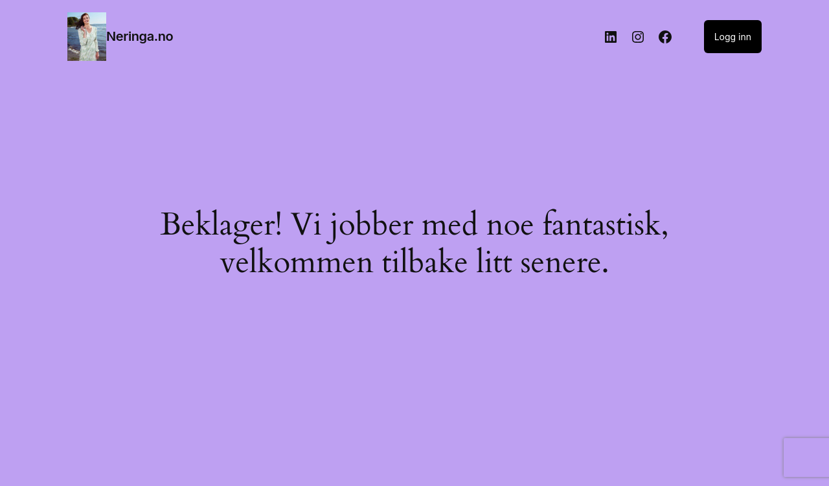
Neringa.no (139, 36)
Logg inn (732, 36)
